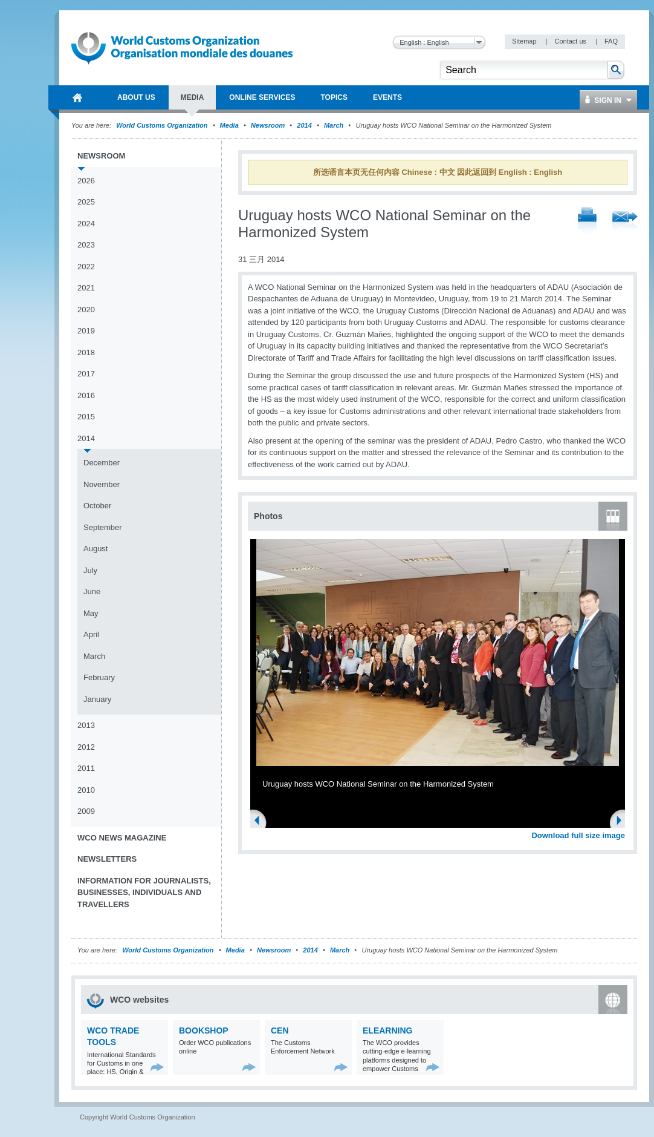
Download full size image (578, 835)
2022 (86, 266)
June (91, 591)
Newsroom (268, 125)
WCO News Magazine (121, 837)
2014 (304, 125)
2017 (86, 373)
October (97, 505)
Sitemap (525, 41)
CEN (280, 1030)
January (97, 699)
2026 (86, 180)
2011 (86, 768)
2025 (86, 201)
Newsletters (107, 858)
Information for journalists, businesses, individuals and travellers (144, 892)
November (101, 484)
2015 (86, 416)
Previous (260, 822)
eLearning (387, 1030)
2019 (86, 330)
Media (229, 125)
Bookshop (203, 1030)
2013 (86, 725)
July (90, 570)
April (91, 634)
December (101, 462)
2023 (86, 244)
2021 (86, 287)
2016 (86, 395)
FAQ (611, 41)
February (99, 677)
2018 (86, 352)
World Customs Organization (162, 125)
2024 (86, 223)
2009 (86, 811)
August (95, 548)
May (91, 613)
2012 (86, 747)
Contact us (571, 41)
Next (623, 822)
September (102, 527)
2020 (86, 309)
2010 (86, 790)
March (333, 125)
